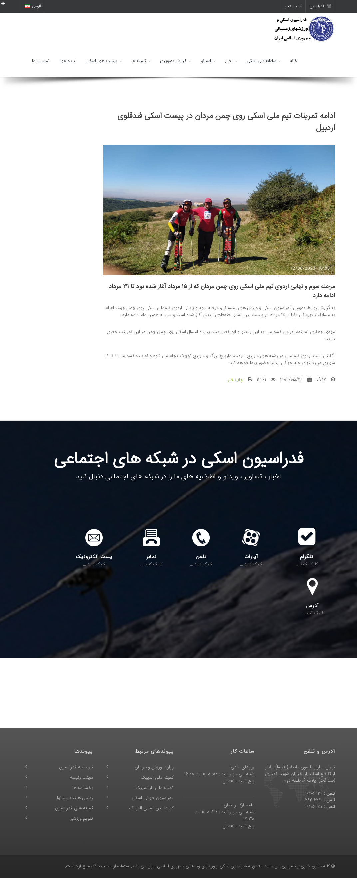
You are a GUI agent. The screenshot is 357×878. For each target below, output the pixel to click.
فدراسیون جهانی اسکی (153, 798)
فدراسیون (320, 6)
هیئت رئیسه (81, 778)
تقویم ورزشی (81, 819)
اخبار (229, 61)
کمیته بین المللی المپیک (151, 808)
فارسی (33, 6)
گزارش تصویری (173, 61)
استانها (205, 61)
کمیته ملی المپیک (157, 778)
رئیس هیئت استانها (75, 798)
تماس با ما (41, 61)
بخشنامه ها (82, 788)
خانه (293, 61)
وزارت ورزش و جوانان (154, 767)
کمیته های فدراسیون (74, 808)
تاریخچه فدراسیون (76, 767)
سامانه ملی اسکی (261, 61)
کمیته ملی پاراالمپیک (155, 788)
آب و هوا (68, 61)
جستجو (293, 6)
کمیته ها (138, 61)
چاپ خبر (235, 380)
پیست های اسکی (101, 61)
